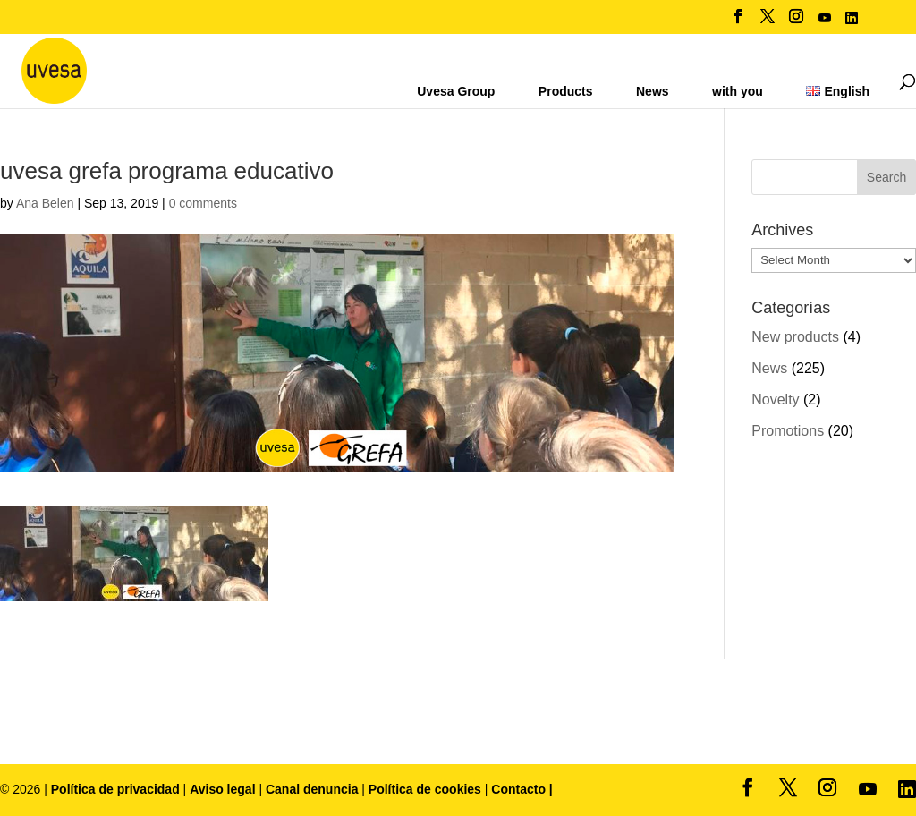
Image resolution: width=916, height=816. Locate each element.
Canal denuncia (312, 789)
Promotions (787, 430)
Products (566, 91)
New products (795, 336)
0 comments (203, 203)
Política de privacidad (117, 789)
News (652, 91)
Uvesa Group (456, 91)
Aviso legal (222, 789)
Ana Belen (45, 203)
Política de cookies (427, 789)
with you (737, 91)
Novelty (775, 399)
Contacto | (521, 789)
